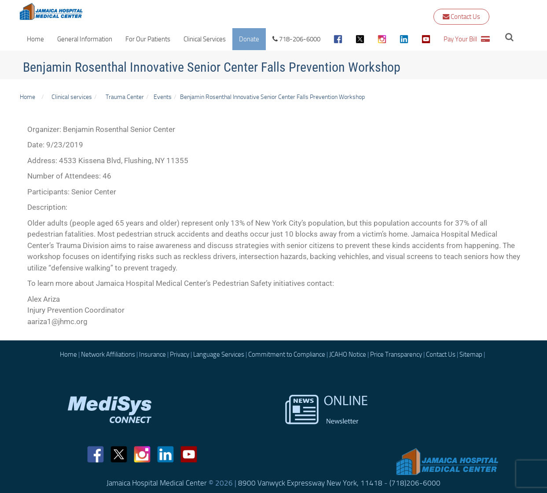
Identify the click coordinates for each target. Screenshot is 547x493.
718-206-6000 (296, 39)
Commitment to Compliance (286, 354)
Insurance (152, 354)
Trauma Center (125, 96)
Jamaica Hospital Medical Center (156, 482)
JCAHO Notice (347, 354)
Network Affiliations (108, 354)
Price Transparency (396, 354)
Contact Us (461, 17)
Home (35, 39)
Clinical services (70, 96)
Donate (249, 39)
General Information (84, 39)
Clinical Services (205, 39)
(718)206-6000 (415, 482)
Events (163, 96)
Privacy (179, 354)
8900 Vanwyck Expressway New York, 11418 (310, 482)
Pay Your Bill (467, 39)
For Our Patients (147, 39)
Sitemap (470, 354)
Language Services (218, 354)
